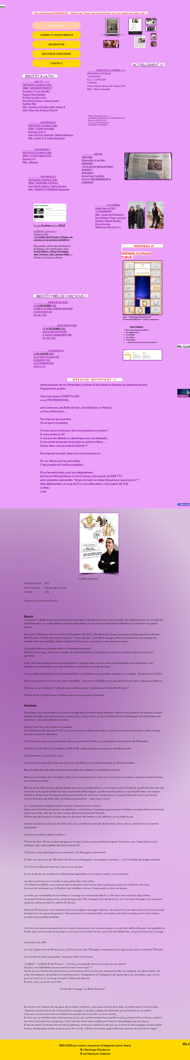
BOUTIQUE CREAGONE (56, 53)
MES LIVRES (56, 25)
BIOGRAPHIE (57, 44)
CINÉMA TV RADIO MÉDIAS (56, 35)
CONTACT (56, 63)
